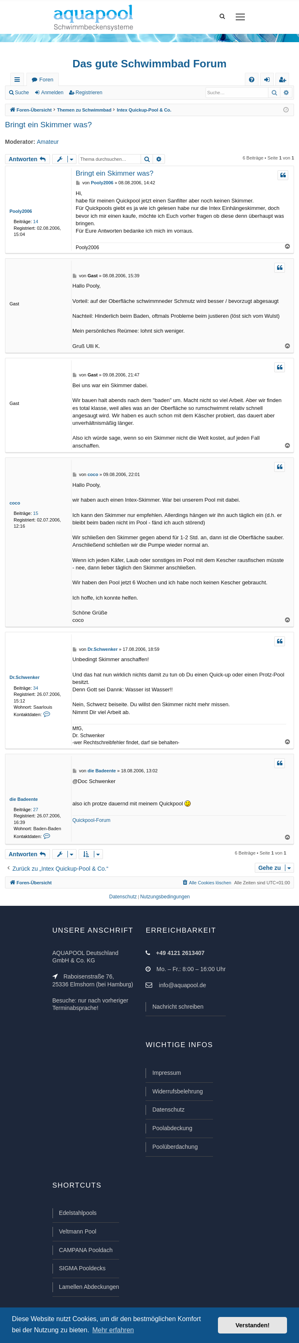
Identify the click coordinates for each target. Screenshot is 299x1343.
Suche (22, 92)
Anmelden (52, 92)
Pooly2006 (21, 211)
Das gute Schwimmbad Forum (149, 63)
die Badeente (24, 799)
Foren (46, 79)
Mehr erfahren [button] (113, 1329)
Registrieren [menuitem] (284, 81)
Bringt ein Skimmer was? (48, 124)
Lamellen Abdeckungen (89, 1286)
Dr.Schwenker (25, 677)
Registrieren (89, 92)
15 (35, 513)
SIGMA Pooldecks (82, 1268)
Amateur (48, 141)
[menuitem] (251, 79)
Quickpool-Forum (91, 820)
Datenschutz (168, 1109)
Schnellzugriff (19, 81)
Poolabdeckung (172, 1128)
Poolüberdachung (175, 1146)
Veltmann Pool (77, 1231)
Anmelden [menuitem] (268, 81)
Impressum (166, 1072)
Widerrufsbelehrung (177, 1091)
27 (35, 809)
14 (35, 221)
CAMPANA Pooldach (86, 1250)
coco (15, 502)
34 (35, 688)
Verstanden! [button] (253, 1325)
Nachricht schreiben (177, 1006)
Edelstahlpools (78, 1213)
